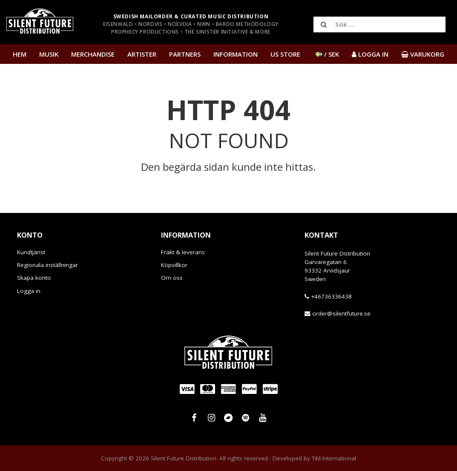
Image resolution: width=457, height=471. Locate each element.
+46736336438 (331, 296)
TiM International (334, 458)
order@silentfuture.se (341, 313)
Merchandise (93, 54)
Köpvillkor (174, 265)
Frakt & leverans (183, 252)
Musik (48, 54)
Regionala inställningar (47, 265)
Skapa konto (34, 277)
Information (235, 54)
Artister (141, 54)
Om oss (172, 277)
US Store (285, 54)
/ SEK (327, 54)
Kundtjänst (31, 252)
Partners (185, 54)
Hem (19, 54)
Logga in (28, 291)
